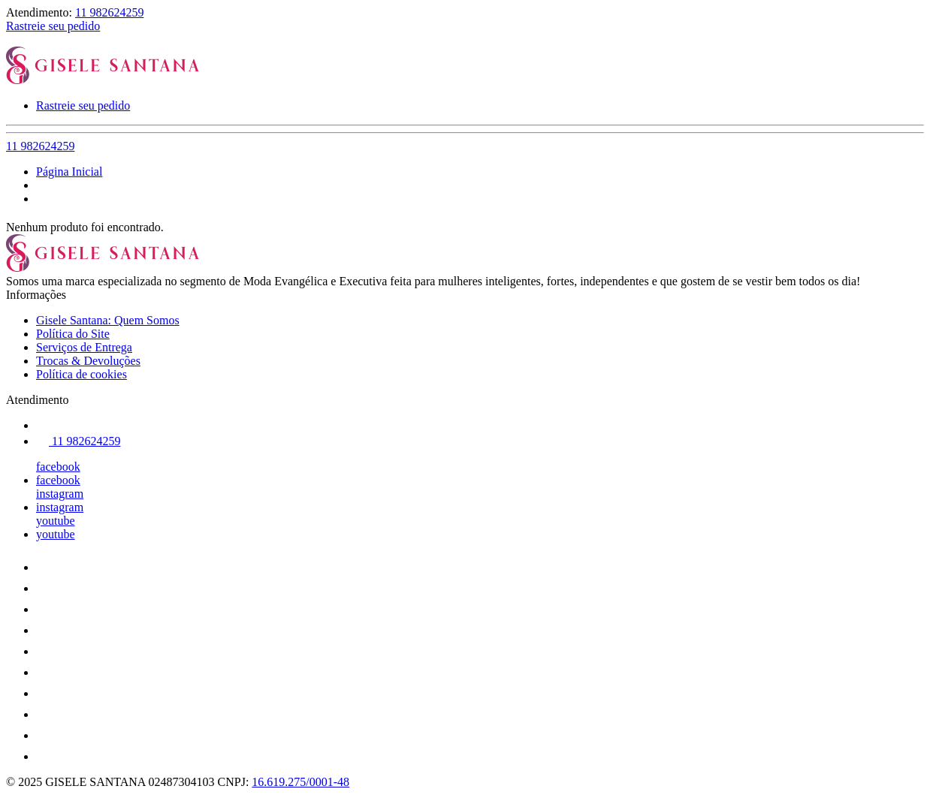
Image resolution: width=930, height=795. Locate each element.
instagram (59, 493)
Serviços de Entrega (84, 347)
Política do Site (73, 333)
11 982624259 (109, 12)
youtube (55, 520)
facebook (58, 466)
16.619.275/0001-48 (300, 781)
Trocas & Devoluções (88, 360)
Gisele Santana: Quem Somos (108, 320)
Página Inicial (69, 171)
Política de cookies (81, 374)
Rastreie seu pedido (53, 26)
